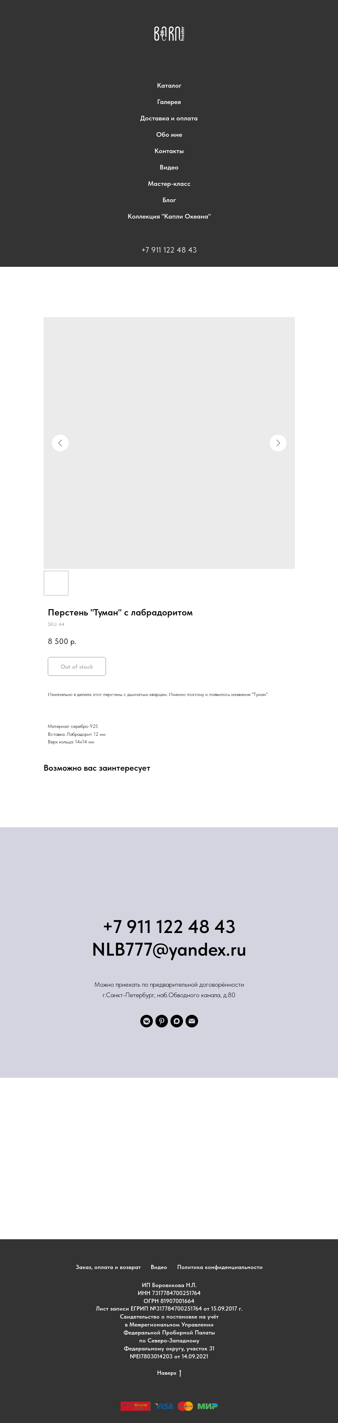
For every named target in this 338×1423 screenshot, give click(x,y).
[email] (192, 1021)
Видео (169, 167)
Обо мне (169, 134)
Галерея (169, 102)
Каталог (169, 85)
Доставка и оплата (169, 118)
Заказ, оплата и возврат (108, 1267)
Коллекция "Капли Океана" (169, 216)
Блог (169, 200)
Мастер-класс (169, 184)
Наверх (169, 1373)
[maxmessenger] (176, 1021)
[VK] (146, 1021)
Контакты (169, 151)
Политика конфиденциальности (220, 1267)
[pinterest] (161, 1021)
